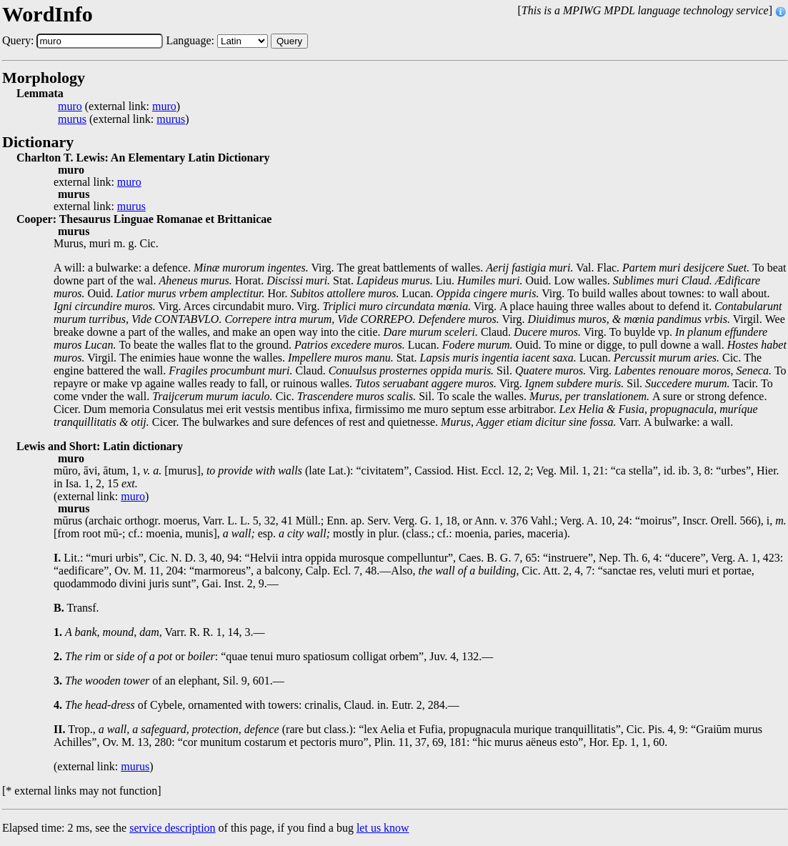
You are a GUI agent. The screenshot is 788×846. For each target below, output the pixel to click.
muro (70, 106)
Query (289, 41)
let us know (382, 828)
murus (72, 119)
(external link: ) (119, 106)
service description (172, 828)
